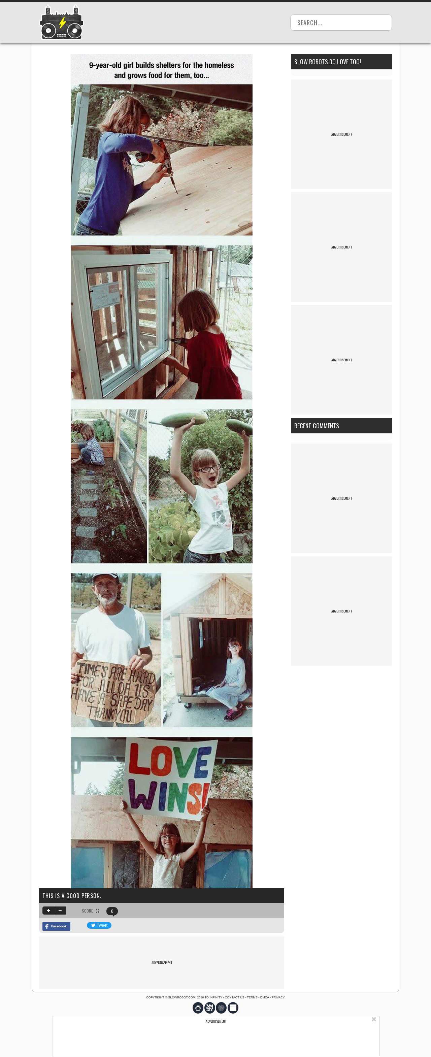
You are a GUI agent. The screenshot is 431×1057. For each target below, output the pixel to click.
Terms (252, 997)
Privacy (278, 997)
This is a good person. (71, 896)
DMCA (264, 997)
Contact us (234, 997)
